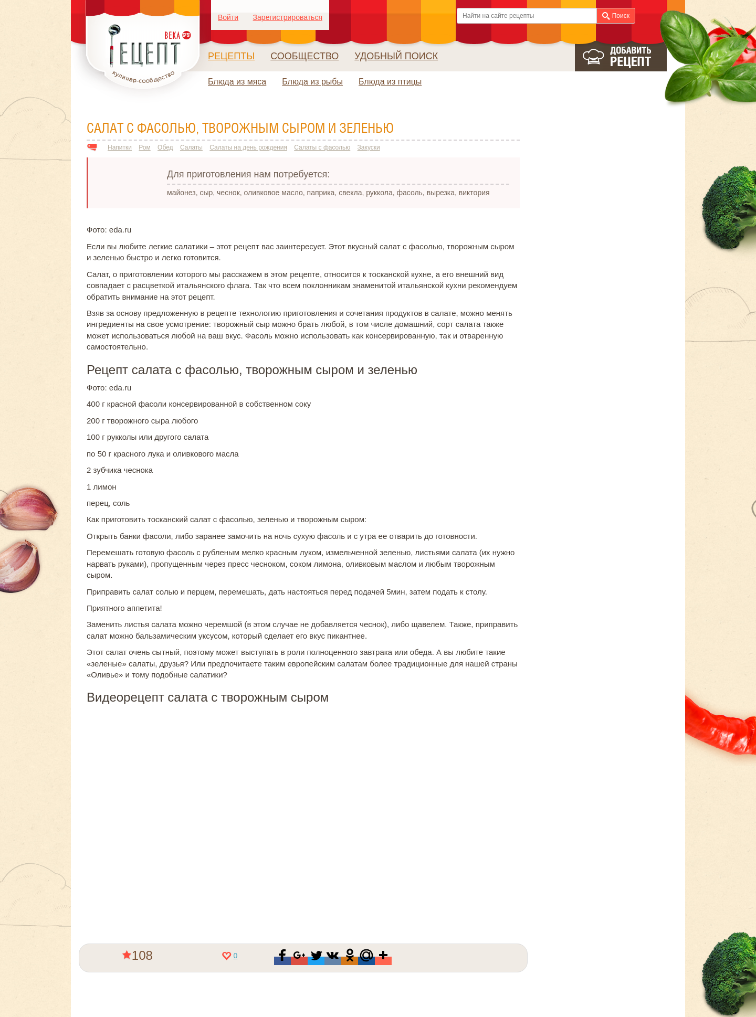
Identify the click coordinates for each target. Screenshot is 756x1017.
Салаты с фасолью (322, 147)
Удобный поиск (396, 56)
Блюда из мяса (237, 81)
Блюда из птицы (390, 81)
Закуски (369, 147)
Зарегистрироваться (287, 17)
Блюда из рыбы (312, 81)
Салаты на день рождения (248, 147)
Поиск (615, 16)
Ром (144, 147)
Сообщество (304, 56)
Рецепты (231, 56)
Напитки (120, 147)
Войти (228, 17)
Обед (165, 147)
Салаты (191, 147)
